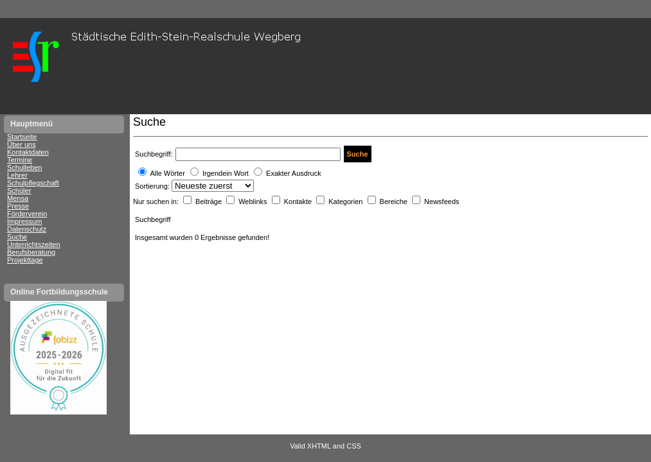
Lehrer (17, 175)
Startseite (22, 137)
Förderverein (27, 214)
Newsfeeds (441, 201)
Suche (17, 237)
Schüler (19, 190)
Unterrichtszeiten (33, 244)
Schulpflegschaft (33, 183)
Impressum (24, 221)
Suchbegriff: (154, 154)
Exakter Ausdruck (293, 173)
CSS (353, 446)
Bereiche (394, 201)
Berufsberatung (31, 252)
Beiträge (209, 201)
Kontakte (299, 201)
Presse (18, 206)
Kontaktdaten (28, 152)
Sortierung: (153, 186)
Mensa (17, 198)
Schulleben (24, 167)
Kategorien (346, 201)
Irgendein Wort (225, 173)
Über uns (21, 144)
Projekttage (25, 260)
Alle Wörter (167, 173)
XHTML (319, 446)
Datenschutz (26, 229)
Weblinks (253, 201)
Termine (19, 160)
